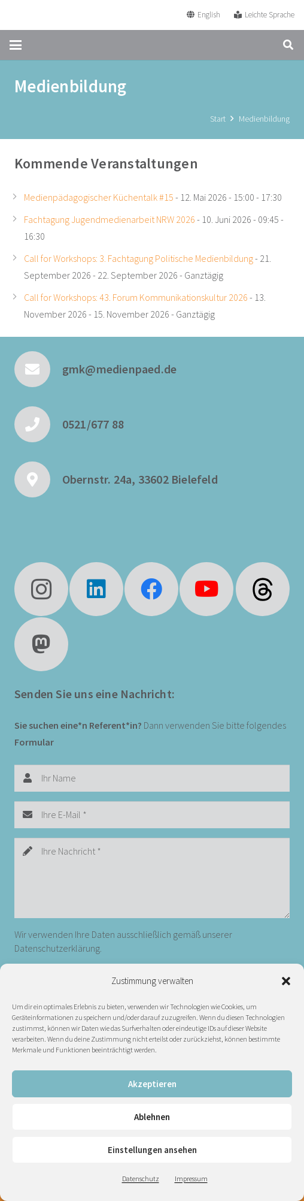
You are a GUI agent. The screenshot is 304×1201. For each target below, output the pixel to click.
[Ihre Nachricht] (152, 878)
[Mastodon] (41, 644)
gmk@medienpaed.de (119, 368)
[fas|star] (263, 589)
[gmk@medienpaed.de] (38, 369)
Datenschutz (140, 1178)
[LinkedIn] (96, 589)
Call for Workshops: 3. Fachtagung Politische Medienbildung (138, 258)
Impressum (191, 1178)
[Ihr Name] (152, 778)
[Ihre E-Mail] (152, 814)
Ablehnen (152, 1116)
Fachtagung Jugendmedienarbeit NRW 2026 (109, 219)
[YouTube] (206, 589)
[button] (286, 981)
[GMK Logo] (53, 15)
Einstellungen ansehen (152, 1149)
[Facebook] (151, 589)
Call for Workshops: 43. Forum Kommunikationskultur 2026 (136, 297)
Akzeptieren (152, 1084)
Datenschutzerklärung (57, 948)
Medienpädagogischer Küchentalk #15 (99, 197)
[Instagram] (41, 589)
